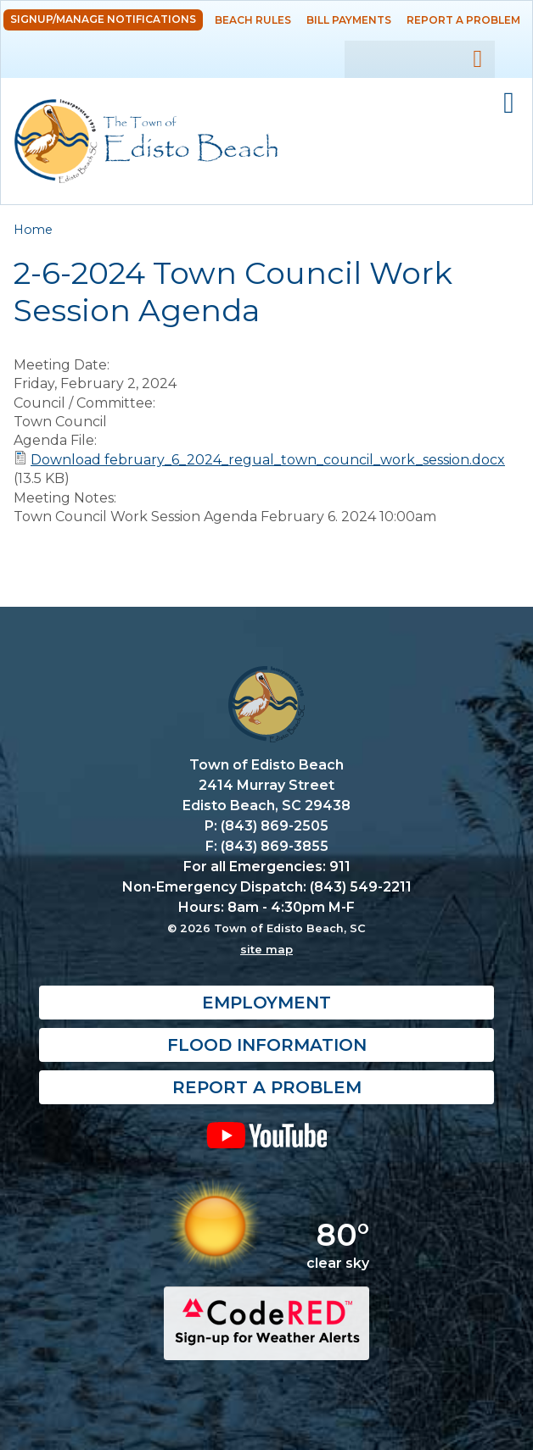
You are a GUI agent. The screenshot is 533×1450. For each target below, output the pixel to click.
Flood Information (267, 1045)
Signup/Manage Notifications (103, 19)
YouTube (266, 1134)
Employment (266, 1002)
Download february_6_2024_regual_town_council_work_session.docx (268, 460)
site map (266, 949)
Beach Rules (253, 20)
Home (33, 229)
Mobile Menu (508, 103)
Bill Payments (348, 20)
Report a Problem (463, 20)
